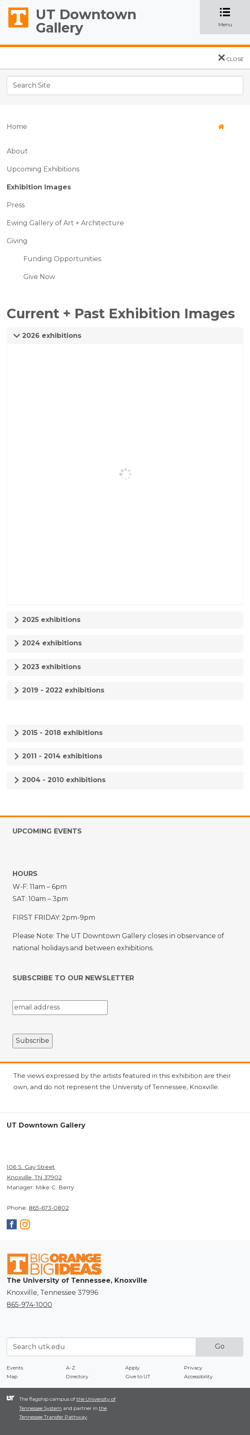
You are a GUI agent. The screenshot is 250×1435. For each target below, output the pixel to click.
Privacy (193, 1368)
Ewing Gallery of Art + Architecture (65, 223)
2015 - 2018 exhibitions (58, 733)
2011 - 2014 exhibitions (57, 756)
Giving (17, 241)
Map (12, 1376)
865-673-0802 (49, 1207)
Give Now (39, 277)
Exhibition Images (39, 187)
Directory (77, 1376)
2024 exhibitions (47, 643)
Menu (232, 17)
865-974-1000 (29, 1305)
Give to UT (137, 1376)
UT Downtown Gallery (86, 21)
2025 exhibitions (47, 620)
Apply (132, 1368)
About (17, 151)
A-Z (70, 1368)
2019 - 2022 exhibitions (58, 690)
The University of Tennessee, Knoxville (14, 27)
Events (15, 1368)
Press (16, 205)
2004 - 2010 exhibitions (59, 780)
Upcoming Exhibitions (43, 169)
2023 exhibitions (47, 667)
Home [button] (116, 127)
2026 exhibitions (47, 336)
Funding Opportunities (62, 259)
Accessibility (198, 1376)
